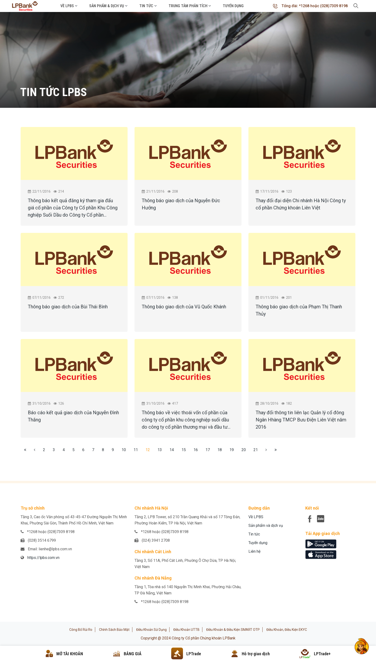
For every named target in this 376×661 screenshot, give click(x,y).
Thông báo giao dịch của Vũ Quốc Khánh (184, 307)
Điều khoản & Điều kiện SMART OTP (233, 630)
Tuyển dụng (233, 6)
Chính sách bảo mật (114, 630)
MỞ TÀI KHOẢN (69, 653)
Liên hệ (254, 551)
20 (243, 450)
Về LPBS (67, 6)
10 (124, 450)
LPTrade (193, 653)
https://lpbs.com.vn (43, 557)
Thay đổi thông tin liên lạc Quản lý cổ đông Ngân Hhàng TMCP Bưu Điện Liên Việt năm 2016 (301, 420)
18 (219, 450)
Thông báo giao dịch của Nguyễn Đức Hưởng (181, 204)
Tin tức (146, 6)
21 (255, 450)
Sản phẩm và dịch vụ (265, 525)
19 (231, 450)
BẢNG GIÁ (132, 653)
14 (172, 450)
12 (148, 450)
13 (160, 450)
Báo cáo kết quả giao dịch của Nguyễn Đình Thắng (73, 416)
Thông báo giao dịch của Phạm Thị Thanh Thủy (299, 310)
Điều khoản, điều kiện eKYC (286, 630)
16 (196, 450)
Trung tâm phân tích (188, 6)
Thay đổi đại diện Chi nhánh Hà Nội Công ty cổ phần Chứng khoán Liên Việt (301, 204)
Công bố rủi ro (80, 630)
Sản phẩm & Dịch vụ (106, 6)
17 (208, 450)
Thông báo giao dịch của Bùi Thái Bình (68, 307)
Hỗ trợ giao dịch (256, 653)
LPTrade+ (322, 653)
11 (136, 450)
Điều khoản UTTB (186, 630)
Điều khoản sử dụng (151, 630)
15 (184, 450)
